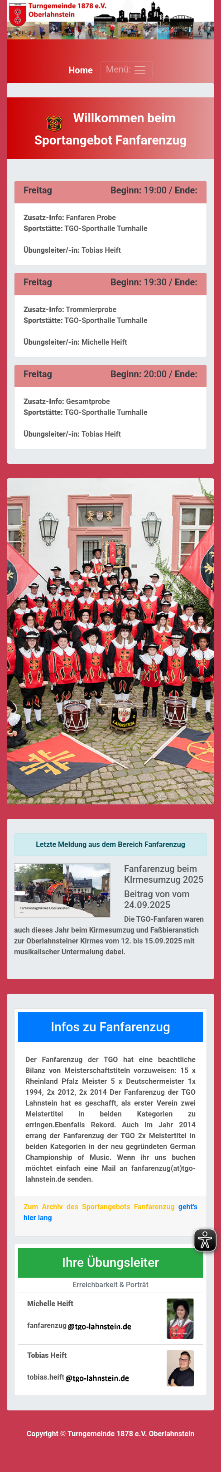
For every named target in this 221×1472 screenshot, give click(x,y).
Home (80, 70)
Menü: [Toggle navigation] (126, 70)
